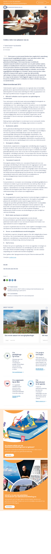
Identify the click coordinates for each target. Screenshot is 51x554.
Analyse (7, 340)
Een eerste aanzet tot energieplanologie (19, 335)
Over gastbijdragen (18, 372)
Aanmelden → (9, 506)
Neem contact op (41, 401)
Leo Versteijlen (17, 45)
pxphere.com (12, 257)
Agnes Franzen (8, 45)
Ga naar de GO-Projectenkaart (40, 369)
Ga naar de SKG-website (16, 396)
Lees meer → (9, 455)
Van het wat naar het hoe (10, 268)
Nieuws (5, 56)
